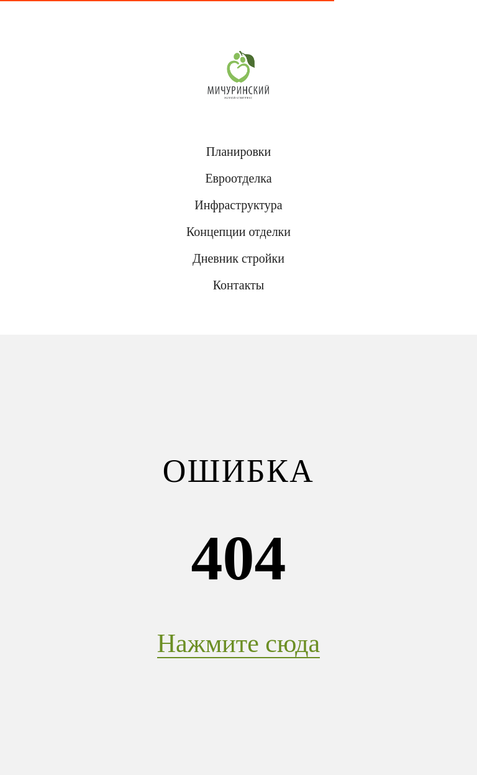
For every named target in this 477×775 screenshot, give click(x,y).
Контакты (239, 285)
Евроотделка (238, 178)
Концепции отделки (238, 231)
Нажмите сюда (238, 643)
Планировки (238, 151)
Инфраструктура (238, 205)
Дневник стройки (238, 258)
